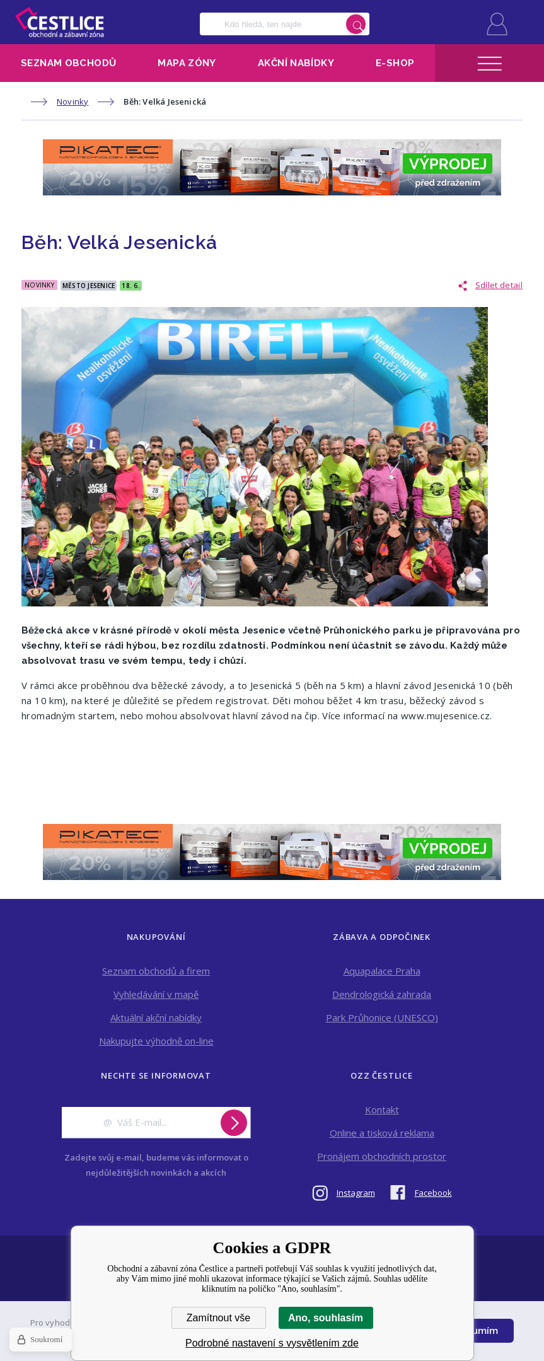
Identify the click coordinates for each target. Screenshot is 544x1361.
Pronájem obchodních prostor (381, 1156)
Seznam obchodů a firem (156, 970)
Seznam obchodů (68, 63)
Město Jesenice (88, 285)
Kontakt (382, 1109)
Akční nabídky (296, 63)
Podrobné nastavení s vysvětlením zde (272, 1343)
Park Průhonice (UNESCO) (382, 1017)
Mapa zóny (187, 63)
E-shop (395, 63)
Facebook (433, 1192)
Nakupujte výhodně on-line (156, 1040)
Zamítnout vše (218, 1317)
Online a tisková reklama (382, 1132)
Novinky (72, 101)
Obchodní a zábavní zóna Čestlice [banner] (59, 22)
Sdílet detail (499, 285)
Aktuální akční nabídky (156, 1017)
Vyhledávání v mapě (156, 994)
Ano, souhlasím (325, 1317)
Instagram (356, 1192)
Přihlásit (497, 24)
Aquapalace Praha (382, 970)
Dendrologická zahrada (381, 994)
